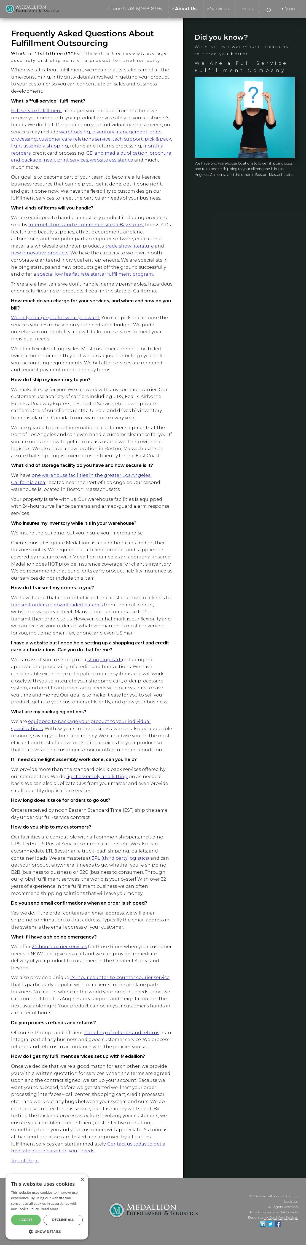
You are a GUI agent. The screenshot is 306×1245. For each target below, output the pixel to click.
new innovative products (39, 253)
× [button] (82, 1180)
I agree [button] (26, 1219)
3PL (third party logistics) (120, 858)
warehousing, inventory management (103, 132)
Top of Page (25, 1160)
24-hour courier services (59, 946)
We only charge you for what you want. (55, 317)
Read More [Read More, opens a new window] (49, 1209)
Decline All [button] (63, 1219)
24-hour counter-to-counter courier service (120, 977)
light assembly (28, 146)
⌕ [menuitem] (268, 8)
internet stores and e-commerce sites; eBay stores (85, 224)
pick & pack (158, 139)
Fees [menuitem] (247, 8)
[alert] (47, 1206)
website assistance (111, 160)
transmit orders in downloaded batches (57, 604)
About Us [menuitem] (186, 8)
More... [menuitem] (291, 8)
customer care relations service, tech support (91, 139)
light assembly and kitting (97, 776)
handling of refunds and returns (121, 1032)
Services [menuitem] (219, 8)
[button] (47, 1231)
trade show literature (130, 246)
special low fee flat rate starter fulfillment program (95, 274)
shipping (57, 146)
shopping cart (104, 659)
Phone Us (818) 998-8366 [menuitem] (134, 8)
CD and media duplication (116, 153)
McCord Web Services (281, 1217)
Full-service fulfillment (36, 110)
